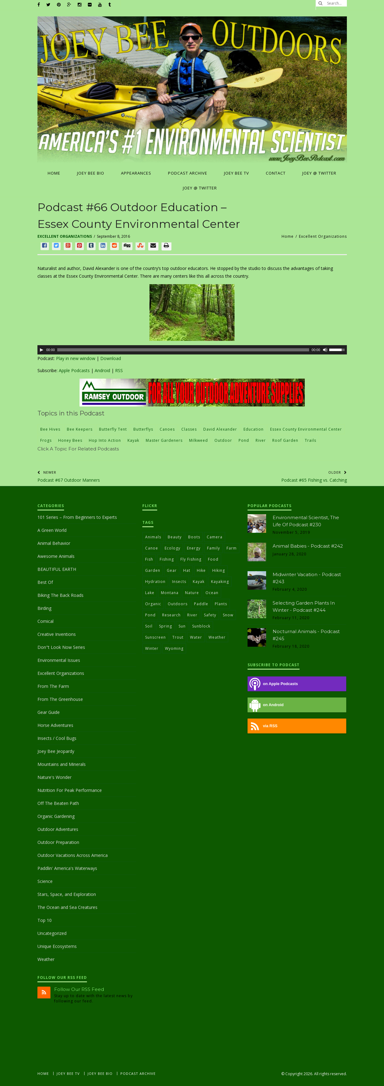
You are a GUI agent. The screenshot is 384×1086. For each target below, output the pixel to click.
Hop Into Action (105, 440)
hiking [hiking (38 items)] (218, 570)
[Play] (41, 349)
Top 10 (44, 920)
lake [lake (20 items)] (149, 592)
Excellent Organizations (64, 236)
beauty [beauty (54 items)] (175, 537)
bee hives (50, 429)
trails (310, 440)
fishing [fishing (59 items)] (167, 559)
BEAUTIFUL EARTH (56, 569)
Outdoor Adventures (57, 829)
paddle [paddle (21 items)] (201, 603)
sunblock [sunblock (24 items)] (201, 626)
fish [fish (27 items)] (149, 559)
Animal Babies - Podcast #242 (308, 546)
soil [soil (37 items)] (149, 626)
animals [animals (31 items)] (153, 537)
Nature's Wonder (54, 777)
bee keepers (80, 429)
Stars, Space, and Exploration (66, 894)
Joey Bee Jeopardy (55, 751)
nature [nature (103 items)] (192, 592)
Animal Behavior (53, 543)
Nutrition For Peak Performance (69, 790)
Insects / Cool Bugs (56, 738)
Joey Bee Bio (100, 1073)
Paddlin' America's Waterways (67, 868)
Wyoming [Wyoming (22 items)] (174, 648)
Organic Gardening (56, 816)
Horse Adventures (55, 725)
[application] (192, 349)
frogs (46, 440)
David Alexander (220, 429)
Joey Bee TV (68, 1073)
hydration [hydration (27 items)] (155, 581)
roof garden (285, 440)
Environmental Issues (58, 660)
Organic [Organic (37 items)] (153, 603)
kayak (133, 440)
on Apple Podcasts (273, 684)
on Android (266, 705)
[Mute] (325, 349)
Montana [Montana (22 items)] (170, 592)
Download (110, 358)
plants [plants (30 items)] (221, 603)
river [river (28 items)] (192, 615)
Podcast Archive (138, 1073)
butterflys (143, 429)
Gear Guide (48, 712)
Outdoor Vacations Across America (72, 855)
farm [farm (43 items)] (232, 548)
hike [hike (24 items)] (201, 570)
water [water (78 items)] (196, 637)
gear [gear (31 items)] (172, 570)
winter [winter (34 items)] (151, 648)
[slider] (183, 349)
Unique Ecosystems (57, 946)
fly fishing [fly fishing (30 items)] (190, 559)
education (254, 429)
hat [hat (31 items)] (186, 570)
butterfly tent (113, 429)
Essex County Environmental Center (306, 429)
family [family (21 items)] (213, 548)
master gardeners (164, 440)
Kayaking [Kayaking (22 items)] (220, 581)
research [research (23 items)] (171, 615)
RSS (119, 370)
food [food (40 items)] (213, 559)
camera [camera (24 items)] (214, 537)
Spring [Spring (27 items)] (165, 626)
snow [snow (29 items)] (228, 615)
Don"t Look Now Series (61, 647)
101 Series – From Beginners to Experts (77, 517)
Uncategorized (52, 933)
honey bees (70, 440)
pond (244, 440)
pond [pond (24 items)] (150, 615)
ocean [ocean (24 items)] (211, 592)
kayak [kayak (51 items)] (199, 581)
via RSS (263, 726)
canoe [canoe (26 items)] (151, 548)
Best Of (45, 582)
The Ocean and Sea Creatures (67, 907)
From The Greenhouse (60, 699)
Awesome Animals (56, 556)
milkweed (198, 440)
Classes (189, 429)
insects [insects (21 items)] (179, 581)
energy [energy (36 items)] (194, 548)
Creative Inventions (56, 634)
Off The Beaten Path (58, 803)
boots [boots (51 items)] (194, 537)
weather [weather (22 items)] (217, 637)
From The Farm (53, 686)
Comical (45, 621)
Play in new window (75, 358)
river (261, 440)
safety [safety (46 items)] (210, 615)
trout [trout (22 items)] (177, 637)
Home (288, 236)
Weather (45, 959)
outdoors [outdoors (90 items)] (178, 603)
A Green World (52, 530)
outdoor (223, 440)
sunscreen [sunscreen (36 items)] (155, 637)
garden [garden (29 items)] (152, 570)
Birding (44, 608)
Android (102, 370)
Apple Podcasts (74, 370)
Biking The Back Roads (60, 595)
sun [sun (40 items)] (182, 626)
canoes (167, 429)
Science (45, 881)
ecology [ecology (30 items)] (172, 548)
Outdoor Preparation (58, 842)
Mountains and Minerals (61, 764)
